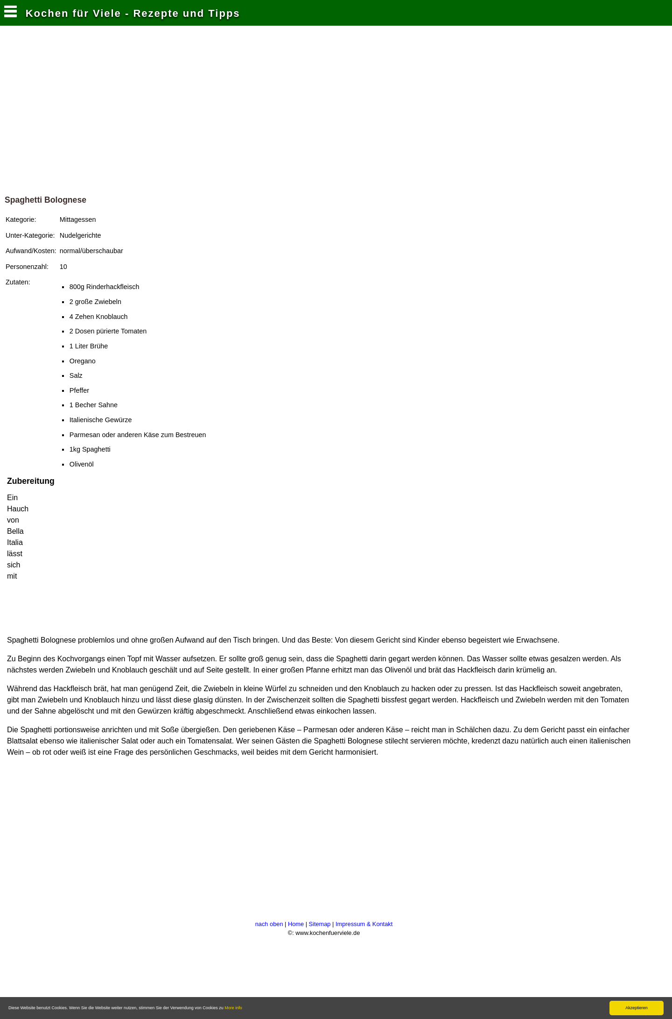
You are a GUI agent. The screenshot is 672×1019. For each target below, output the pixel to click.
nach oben (269, 923)
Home (296, 923)
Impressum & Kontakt (364, 923)
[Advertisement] (336, 107)
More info (233, 1007)
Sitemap (320, 923)
